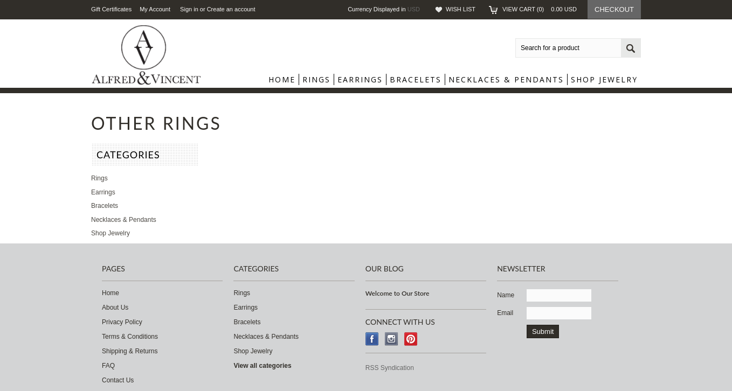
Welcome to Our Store (397, 293)
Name (505, 295)
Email (505, 313)
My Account (155, 9)
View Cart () (539, 9)
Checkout (614, 9)
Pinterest (411, 339)
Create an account (231, 9)
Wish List (460, 9)
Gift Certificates (111, 9)
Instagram (391, 339)
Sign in (189, 9)
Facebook (372, 339)
